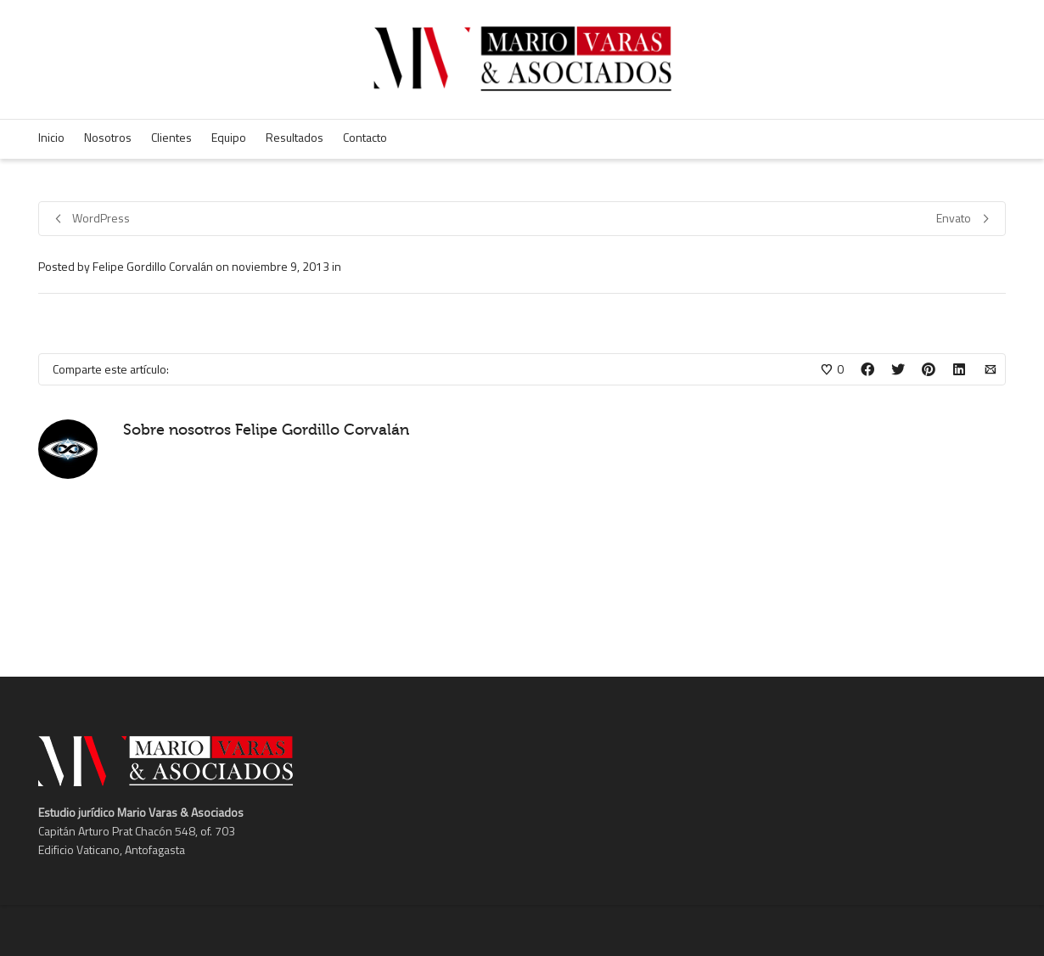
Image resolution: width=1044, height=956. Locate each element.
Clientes (171, 137)
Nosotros (108, 137)
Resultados (294, 137)
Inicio (51, 137)
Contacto (365, 137)
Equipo (228, 137)
